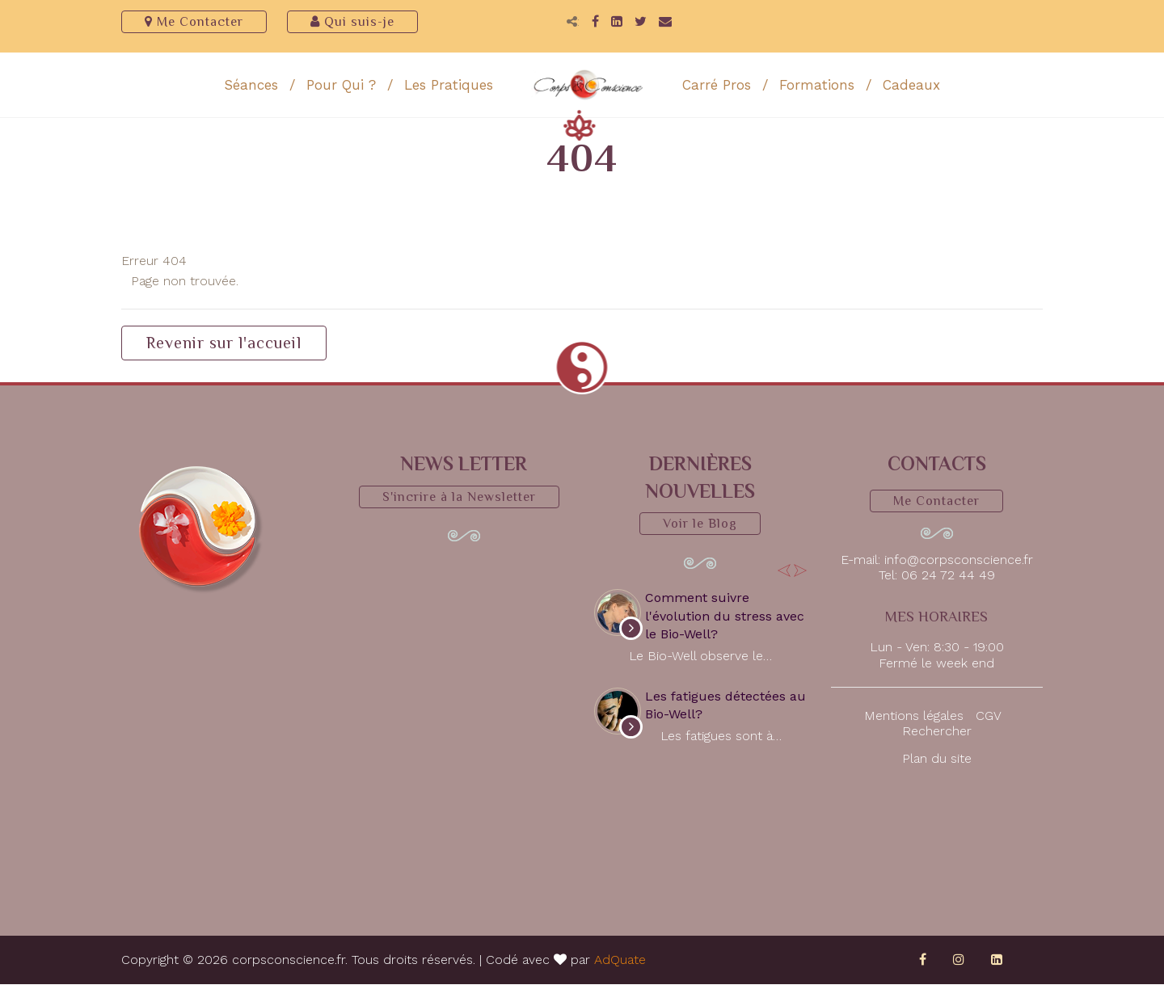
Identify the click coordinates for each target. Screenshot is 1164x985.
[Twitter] (641, 22)
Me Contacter (194, 22)
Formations (816, 86)
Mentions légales (914, 716)
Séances (251, 86)
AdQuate (620, 960)
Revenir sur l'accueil (224, 343)
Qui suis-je (352, 22)
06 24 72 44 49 (948, 575)
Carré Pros (716, 86)
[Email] (665, 22)
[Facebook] (595, 22)
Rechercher (937, 731)
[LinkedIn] (616, 22)
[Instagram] (958, 960)
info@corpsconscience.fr (958, 560)
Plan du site (937, 759)
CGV (988, 716)
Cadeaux (911, 86)
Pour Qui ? (341, 86)
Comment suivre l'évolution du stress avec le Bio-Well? (724, 616)
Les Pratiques (448, 86)
